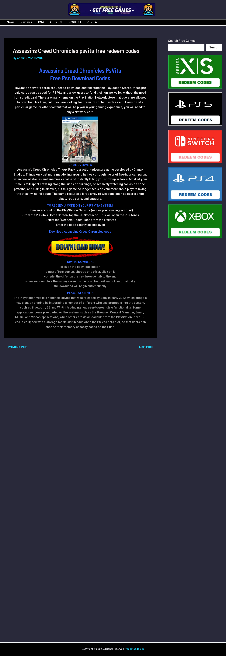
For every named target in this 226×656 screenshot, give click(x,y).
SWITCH (75, 22)
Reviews (26, 22)
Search (214, 47)
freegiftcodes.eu (134, 648)
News (11, 22)
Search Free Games (182, 41)
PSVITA (92, 22)
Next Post (147, 346)
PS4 (41, 22)
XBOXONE (56, 22)
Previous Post (15, 346)
